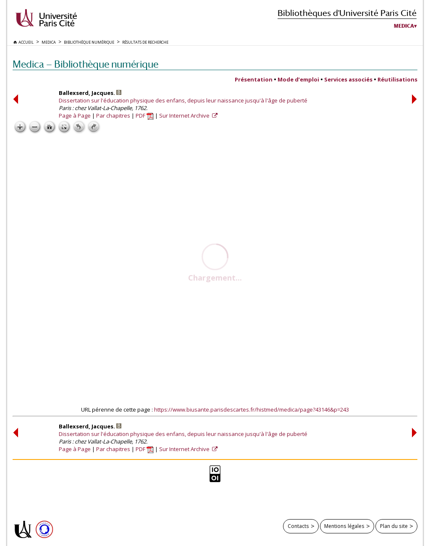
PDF (145, 115)
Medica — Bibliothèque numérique (85, 64)
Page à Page (75, 115)
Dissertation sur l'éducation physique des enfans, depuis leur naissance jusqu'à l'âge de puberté (183, 100)
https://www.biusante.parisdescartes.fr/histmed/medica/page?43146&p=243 (251, 409)
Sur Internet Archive (185, 115)
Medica (404, 26)
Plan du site (394, 525)
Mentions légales (344, 525)
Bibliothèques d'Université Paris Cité (347, 13)
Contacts (298, 525)
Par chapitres (113, 115)
